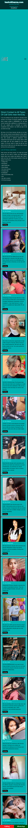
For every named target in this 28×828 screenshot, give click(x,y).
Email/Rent (14, 8)
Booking (5, 224)
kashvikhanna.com (14, 2)
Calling (7, 826)
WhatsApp (21, 826)
